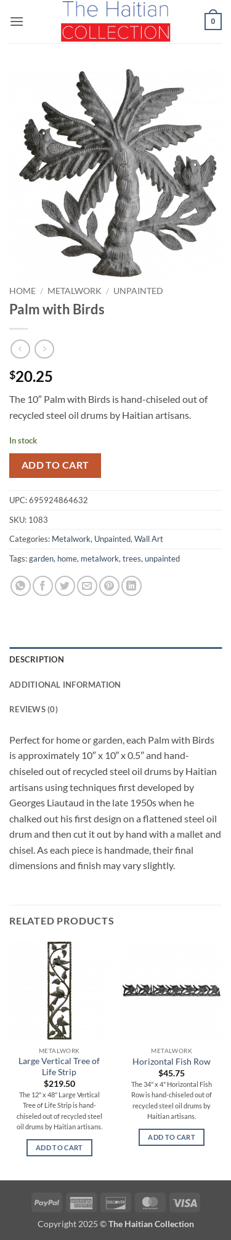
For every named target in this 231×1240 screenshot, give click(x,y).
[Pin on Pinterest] (109, 586)
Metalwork (74, 291)
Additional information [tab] (65, 685)
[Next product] (20, 349)
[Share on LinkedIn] (131, 586)
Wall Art (148, 539)
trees (132, 558)
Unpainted (138, 291)
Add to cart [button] (59, 1147)
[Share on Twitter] (65, 586)
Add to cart (55, 465)
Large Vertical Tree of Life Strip (59, 1066)
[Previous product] (44, 349)
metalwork (100, 558)
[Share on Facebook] (43, 586)
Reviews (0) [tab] (33, 709)
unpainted (162, 558)
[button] (16, 21)
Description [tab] (36, 659)
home (67, 558)
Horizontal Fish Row (171, 1062)
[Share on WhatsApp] (20, 586)
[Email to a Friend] (87, 586)
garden (41, 558)
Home (22, 291)
